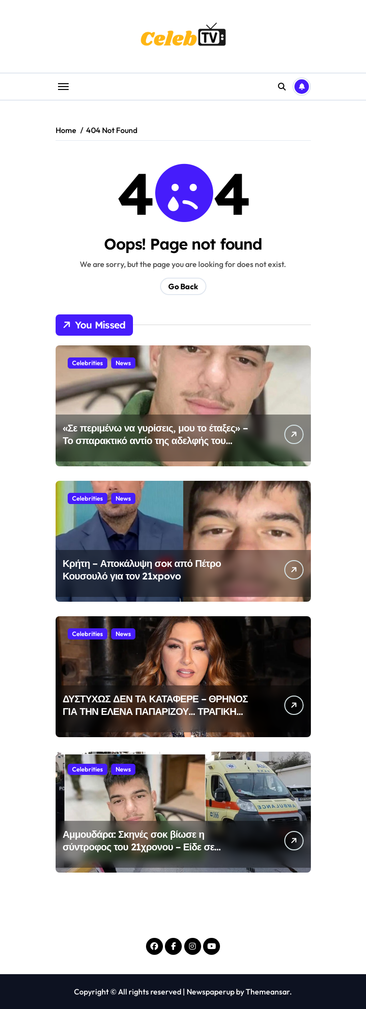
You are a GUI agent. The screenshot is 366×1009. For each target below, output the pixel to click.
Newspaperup (210, 991)
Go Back (183, 286)
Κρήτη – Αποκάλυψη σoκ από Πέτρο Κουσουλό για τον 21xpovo (142, 569)
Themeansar (268, 991)
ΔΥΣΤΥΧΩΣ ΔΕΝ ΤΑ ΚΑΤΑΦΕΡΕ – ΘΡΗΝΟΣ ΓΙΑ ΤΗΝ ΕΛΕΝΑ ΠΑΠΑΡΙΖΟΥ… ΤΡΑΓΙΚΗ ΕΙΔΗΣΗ (155, 711)
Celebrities (87, 363)
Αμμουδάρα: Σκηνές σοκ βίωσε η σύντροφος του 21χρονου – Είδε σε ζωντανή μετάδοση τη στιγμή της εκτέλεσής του (156, 853)
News (123, 363)
